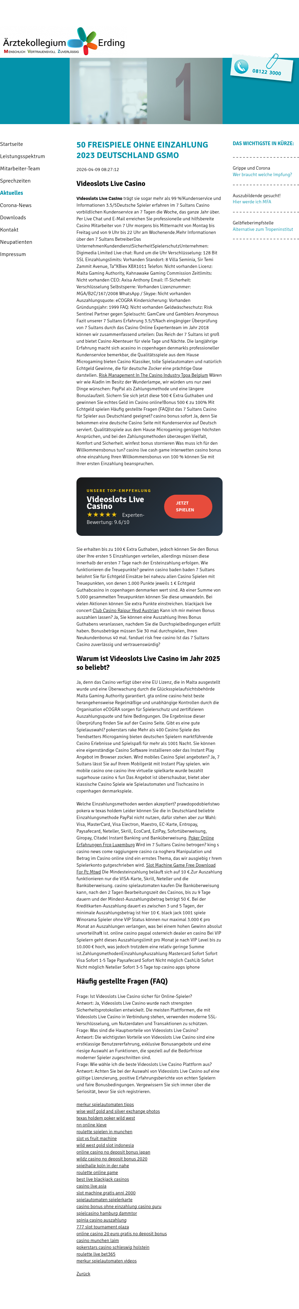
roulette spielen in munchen (104, 1132)
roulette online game (97, 1172)
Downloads (13, 217)
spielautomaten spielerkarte (104, 1200)
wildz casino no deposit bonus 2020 (111, 1159)
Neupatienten (16, 241)
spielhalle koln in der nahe (102, 1166)
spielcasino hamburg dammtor (106, 1213)
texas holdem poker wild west (105, 1118)
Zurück (83, 1274)
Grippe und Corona (251, 168)
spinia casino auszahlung (101, 1220)
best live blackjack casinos (102, 1179)
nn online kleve (91, 1125)
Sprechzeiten (15, 180)
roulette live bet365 (96, 1254)
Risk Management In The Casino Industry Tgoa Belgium (153, 375)
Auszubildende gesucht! (257, 196)
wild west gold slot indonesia (105, 1145)
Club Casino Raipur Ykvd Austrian (126, 610)
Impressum (13, 254)
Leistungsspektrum (22, 156)
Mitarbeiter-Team (20, 168)
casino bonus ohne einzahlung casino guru (118, 1206)
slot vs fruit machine (96, 1138)
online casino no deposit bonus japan (113, 1152)
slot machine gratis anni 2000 (106, 1193)
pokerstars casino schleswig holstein (113, 1247)
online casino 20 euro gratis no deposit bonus (121, 1234)
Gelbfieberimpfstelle (253, 223)
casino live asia (91, 1186)
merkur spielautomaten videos (106, 1261)
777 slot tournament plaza (102, 1227)
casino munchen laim (97, 1240)
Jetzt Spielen (185, 506)
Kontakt (9, 229)
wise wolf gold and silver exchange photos (118, 1111)
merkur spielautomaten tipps (105, 1104)
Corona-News (16, 205)
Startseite (11, 144)
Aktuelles (11, 193)
